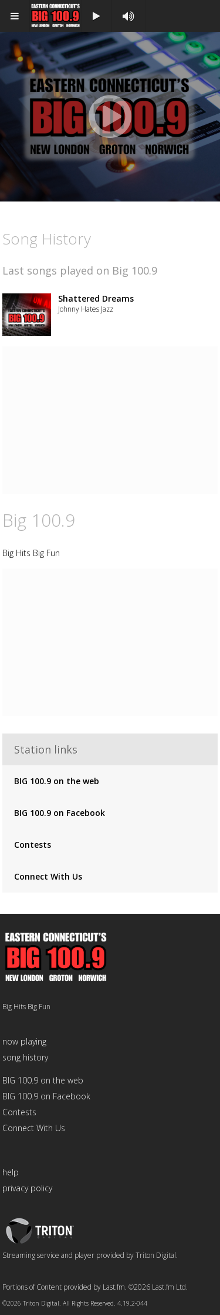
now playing (24, 1041)
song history (25, 1057)
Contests (32, 844)
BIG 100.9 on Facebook (59, 812)
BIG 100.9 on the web (56, 781)
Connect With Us (48, 876)
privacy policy (27, 1188)
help (10, 1172)
